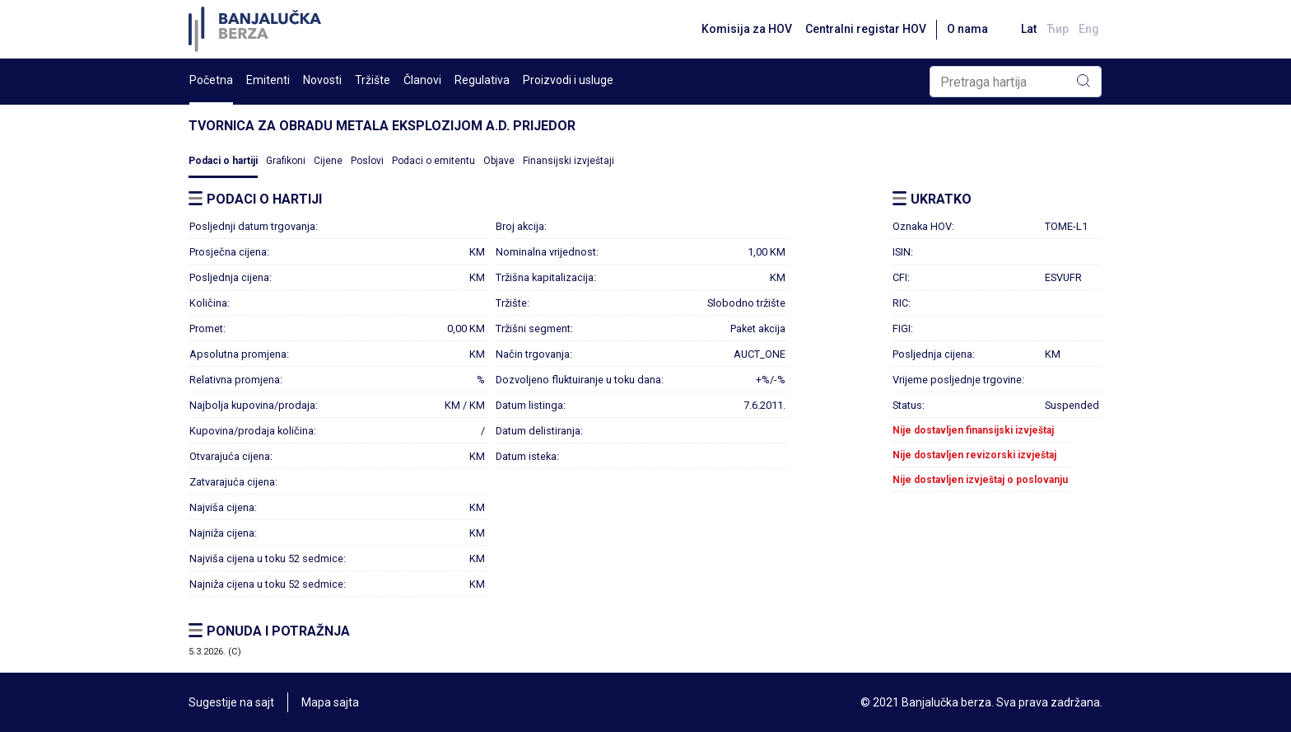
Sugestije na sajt (231, 702)
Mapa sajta (330, 702)
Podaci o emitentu (433, 161)
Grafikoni (285, 161)
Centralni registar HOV (865, 28)
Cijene (328, 161)
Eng (1089, 28)
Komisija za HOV (746, 28)
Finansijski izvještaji (568, 161)
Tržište (372, 80)
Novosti (322, 80)
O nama (967, 28)
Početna (211, 80)
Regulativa (482, 80)
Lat (1029, 28)
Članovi (422, 80)
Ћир (1057, 28)
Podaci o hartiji (223, 161)
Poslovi (367, 161)
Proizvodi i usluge (568, 80)
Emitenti (268, 80)
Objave (499, 161)
